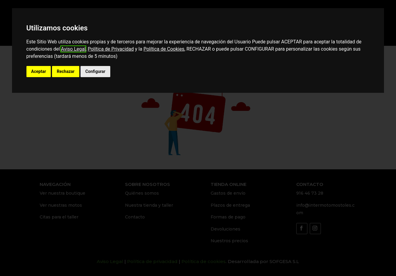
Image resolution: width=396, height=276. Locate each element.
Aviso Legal (73, 49)
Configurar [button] (95, 71)
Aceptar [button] (38, 71)
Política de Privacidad (111, 49)
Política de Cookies (163, 49)
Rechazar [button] (66, 71)
